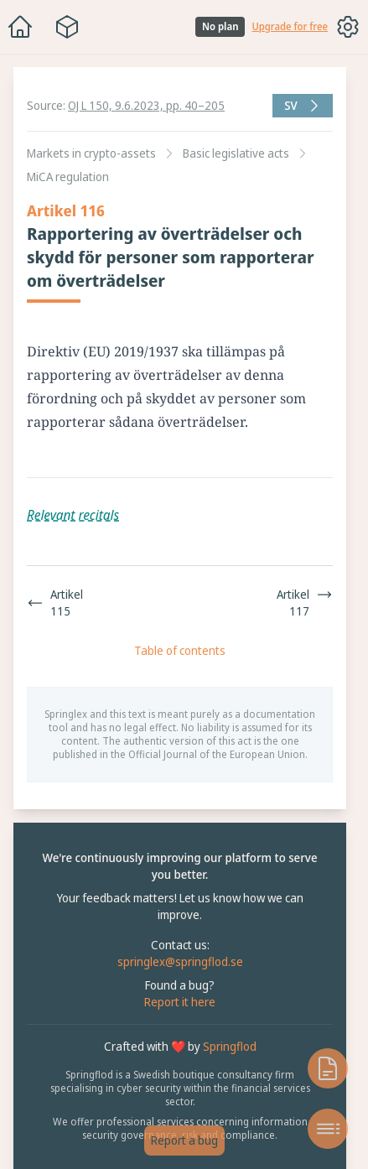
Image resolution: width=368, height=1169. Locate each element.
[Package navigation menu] (67, 27)
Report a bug (184, 1140)
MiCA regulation (68, 176)
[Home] (20, 27)
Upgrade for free (289, 27)
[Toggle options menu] (348, 27)
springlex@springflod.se (180, 961)
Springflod (230, 1046)
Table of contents (179, 650)
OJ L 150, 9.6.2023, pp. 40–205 (146, 105)
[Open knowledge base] (328, 1068)
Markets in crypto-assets (91, 153)
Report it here (179, 1002)
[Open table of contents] (328, 1129)
